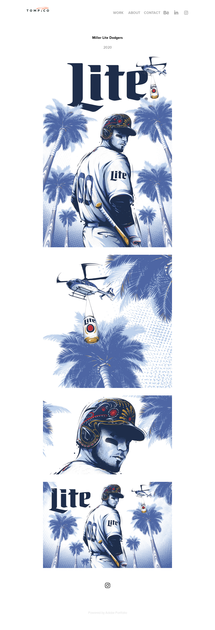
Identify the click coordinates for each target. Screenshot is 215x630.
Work (118, 12)
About (134, 12)
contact (152, 12)
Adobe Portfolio (116, 612)
